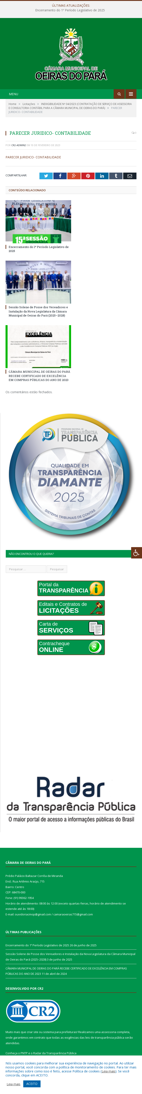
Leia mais (108, 1071)
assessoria (108, 1032)
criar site (32, 1032)
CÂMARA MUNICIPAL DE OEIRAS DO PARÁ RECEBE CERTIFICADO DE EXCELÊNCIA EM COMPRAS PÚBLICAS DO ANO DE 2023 (39, 376)
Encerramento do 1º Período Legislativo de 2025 (70, 10)
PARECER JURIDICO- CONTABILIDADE (33, 157)
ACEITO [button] (31, 1084)
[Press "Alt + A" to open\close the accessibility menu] (136, 552)
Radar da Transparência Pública (54, 1053)
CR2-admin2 (18, 145)
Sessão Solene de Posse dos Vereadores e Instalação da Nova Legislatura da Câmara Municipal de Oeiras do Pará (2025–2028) (38, 311)
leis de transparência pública (104, 1038)
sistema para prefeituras (60, 1032)
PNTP (24, 1053)
